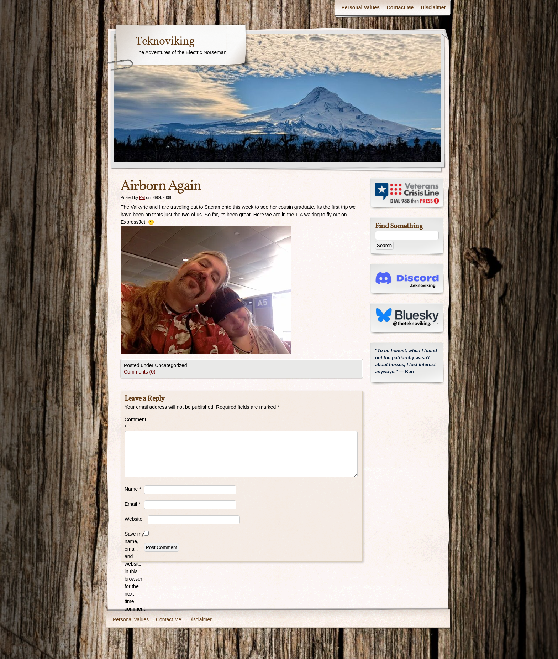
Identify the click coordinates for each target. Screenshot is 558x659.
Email (132, 504)
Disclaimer (433, 7)
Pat (142, 197)
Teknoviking (165, 42)
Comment (134, 423)
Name (133, 489)
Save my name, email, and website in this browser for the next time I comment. (134, 571)
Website (133, 519)
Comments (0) (140, 372)
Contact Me (400, 7)
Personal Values (360, 7)
